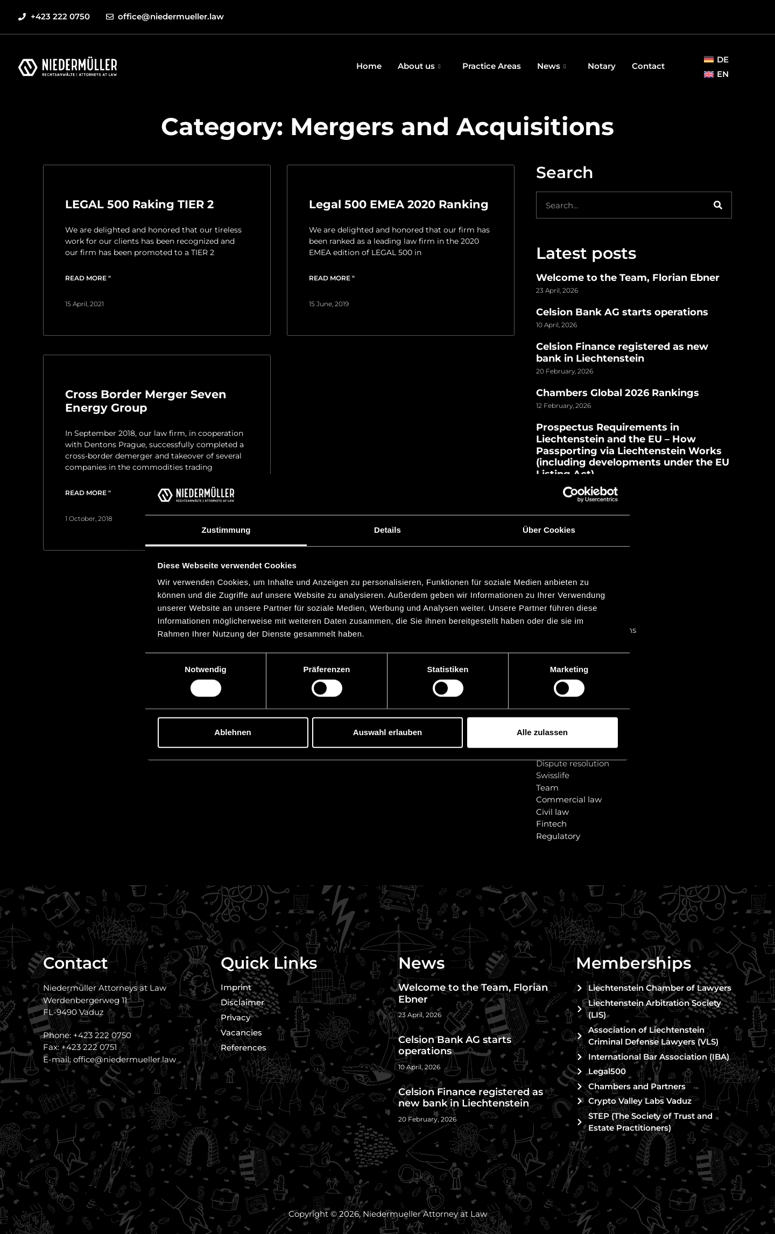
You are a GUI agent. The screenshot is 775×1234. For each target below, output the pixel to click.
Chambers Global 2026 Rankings (617, 393)
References (243, 1047)
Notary (602, 66)
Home (369, 66)
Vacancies (241, 1032)
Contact (648, 66)
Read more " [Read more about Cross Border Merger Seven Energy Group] (88, 493)
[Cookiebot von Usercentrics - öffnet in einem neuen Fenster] (571, 494)
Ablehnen (232, 732)
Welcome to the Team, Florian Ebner (628, 278)
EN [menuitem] (723, 74)
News (552, 66)
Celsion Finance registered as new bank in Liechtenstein (622, 352)
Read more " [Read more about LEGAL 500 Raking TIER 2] (88, 278)
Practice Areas (491, 66)
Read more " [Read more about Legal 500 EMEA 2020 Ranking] (332, 278)
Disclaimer (242, 1002)
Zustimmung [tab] (226, 529)
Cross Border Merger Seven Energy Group (146, 400)
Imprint (236, 987)
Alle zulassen (542, 732)
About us (420, 66)
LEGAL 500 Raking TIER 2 (139, 204)
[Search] (717, 205)
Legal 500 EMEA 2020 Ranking (399, 204)
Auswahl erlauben (387, 732)
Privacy (235, 1017)
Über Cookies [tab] (549, 529)
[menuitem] (716, 59)
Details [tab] (387, 529)
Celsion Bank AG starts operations (622, 312)
